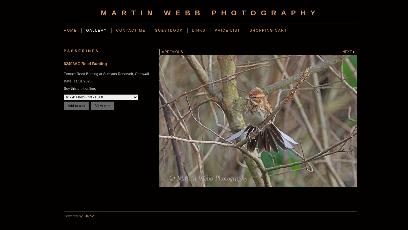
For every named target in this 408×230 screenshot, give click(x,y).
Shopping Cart (268, 30)
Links (199, 30)
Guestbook (169, 30)
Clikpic (89, 216)
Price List (227, 30)
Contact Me (130, 30)
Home (70, 30)
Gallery (96, 30)
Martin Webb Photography (210, 13)
